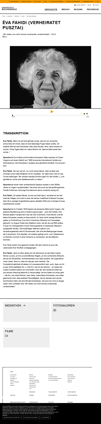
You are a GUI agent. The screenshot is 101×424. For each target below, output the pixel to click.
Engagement (51, 395)
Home (11, 371)
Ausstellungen (32, 383)
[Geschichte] (9, 16)
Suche (97, 5)
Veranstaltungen (32, 387)
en (90, 5)
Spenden (31, 395)
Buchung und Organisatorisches (54, 378)
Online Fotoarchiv (71, 378)
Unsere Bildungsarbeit (52, 376)
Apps (46, 1)
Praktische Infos (26, 1)
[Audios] (23, 16)
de (88, 5)
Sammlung (70, 380)
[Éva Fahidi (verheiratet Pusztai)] (32, 16)
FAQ (98, 1)
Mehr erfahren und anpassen (12, 417)
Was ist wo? (31, 378)
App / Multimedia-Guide (34, 381)
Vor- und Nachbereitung (53, 380)
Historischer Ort (13, 378)
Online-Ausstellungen (14, 381)
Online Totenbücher (71, 376)
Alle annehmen (45, 417)
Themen (11, 383)
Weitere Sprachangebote (73, 1)
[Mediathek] (17, 16)
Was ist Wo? (38, 1)
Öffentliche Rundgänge (56, 1)
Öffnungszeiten (14, 1)
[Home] (4, 16)
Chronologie (12, 376)
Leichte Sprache (81, 5)
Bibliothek (70, 381)
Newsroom (32, 392)
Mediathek (12, 385)
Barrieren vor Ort (88, 1)
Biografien (12, 380)
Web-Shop (12, 395)
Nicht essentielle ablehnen (30, 417)
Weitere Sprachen (72, 395)
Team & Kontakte (52, 392)
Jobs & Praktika (72, 392)
